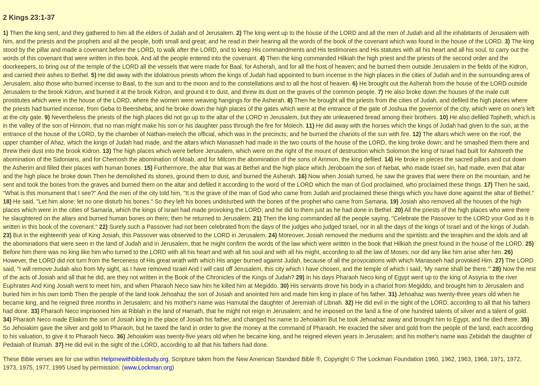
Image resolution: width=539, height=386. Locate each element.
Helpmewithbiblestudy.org (134, 359)
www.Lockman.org (148, 367)
